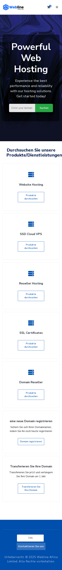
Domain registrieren (31, 441)
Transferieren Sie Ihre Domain (31, 488)
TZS (30, 538)
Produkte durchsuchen (31, 197)
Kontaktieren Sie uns (31, 546)
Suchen (44, 108)
